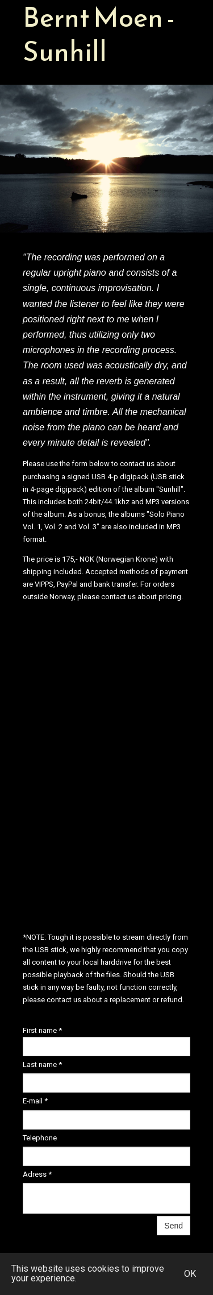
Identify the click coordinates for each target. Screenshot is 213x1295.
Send (173, 1225)
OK (190, 1273)
